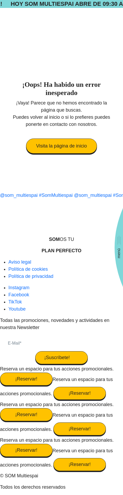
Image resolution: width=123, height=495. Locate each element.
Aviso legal (19, 262)
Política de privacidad (30, 276)
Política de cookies (28, 269)
